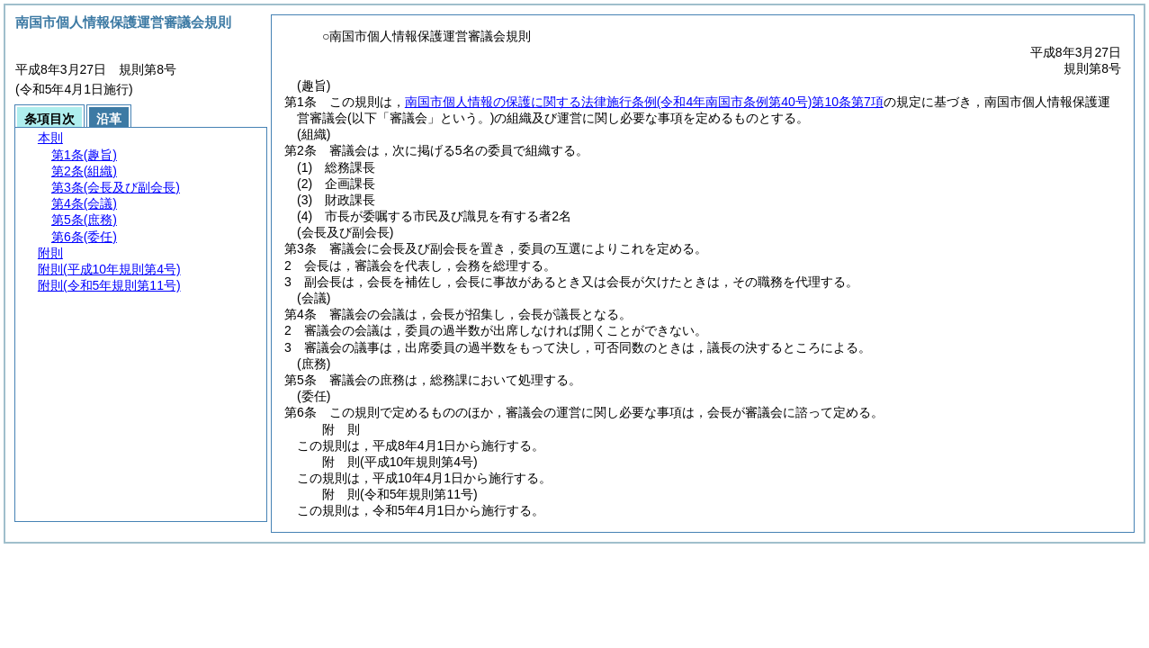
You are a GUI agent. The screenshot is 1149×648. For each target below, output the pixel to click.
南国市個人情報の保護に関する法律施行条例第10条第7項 (644, 101)
